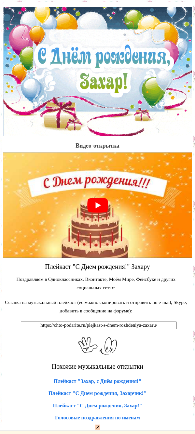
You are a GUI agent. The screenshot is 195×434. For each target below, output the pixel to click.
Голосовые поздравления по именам (97, 417)
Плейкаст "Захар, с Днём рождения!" (98, 381)
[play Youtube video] (97, 205)
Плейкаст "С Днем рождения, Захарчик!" (97, 393)
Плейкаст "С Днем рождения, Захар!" (97, 405)
